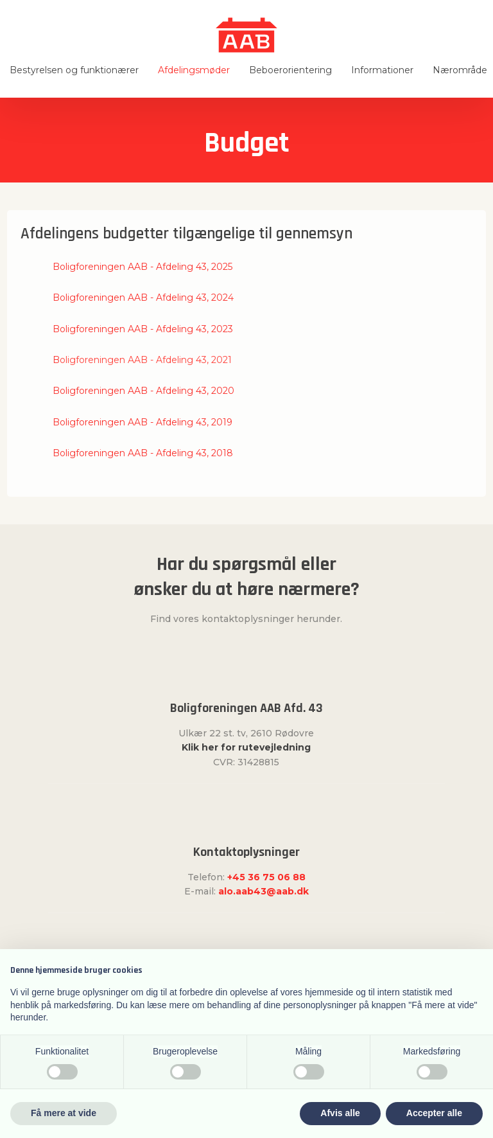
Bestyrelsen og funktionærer (74, 70)
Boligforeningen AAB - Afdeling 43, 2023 (143, 329)
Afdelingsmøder (194, 70)
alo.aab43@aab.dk (263, 891)
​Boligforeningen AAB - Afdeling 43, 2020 (143, 390)
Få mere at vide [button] (63, 1113)
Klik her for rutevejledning (246, 747)
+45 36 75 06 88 (266, 877)
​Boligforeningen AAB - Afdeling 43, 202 (140, 297)
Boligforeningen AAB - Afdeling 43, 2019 (142, 422)
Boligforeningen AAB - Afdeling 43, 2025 (142, 266)
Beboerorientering (290, 70)
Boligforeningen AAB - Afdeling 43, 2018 (143, 453)
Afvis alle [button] (339, 1113)
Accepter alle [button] (434, 1113)
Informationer (382, 70)
